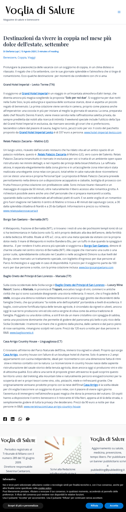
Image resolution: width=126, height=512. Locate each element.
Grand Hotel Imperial (35, 97)
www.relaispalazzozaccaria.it (20, 214)
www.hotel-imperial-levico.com (102, 136)
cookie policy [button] (44, 488)
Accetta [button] (114, 505)
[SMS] (28, 422)
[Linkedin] (12, 422)
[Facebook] (5, 422)
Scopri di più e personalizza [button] (23, 505)
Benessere (9, 61)
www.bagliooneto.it (21, 336)
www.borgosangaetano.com (96, 271)
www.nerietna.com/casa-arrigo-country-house (52, 410)
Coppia (22, 61)
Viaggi (31, 61)
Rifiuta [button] (94, 505)
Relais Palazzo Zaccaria (52, 157)
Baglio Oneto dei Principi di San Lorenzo (80, 288)
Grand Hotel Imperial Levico (36, 136)
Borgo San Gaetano (96, 249)
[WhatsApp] (20, 422)
